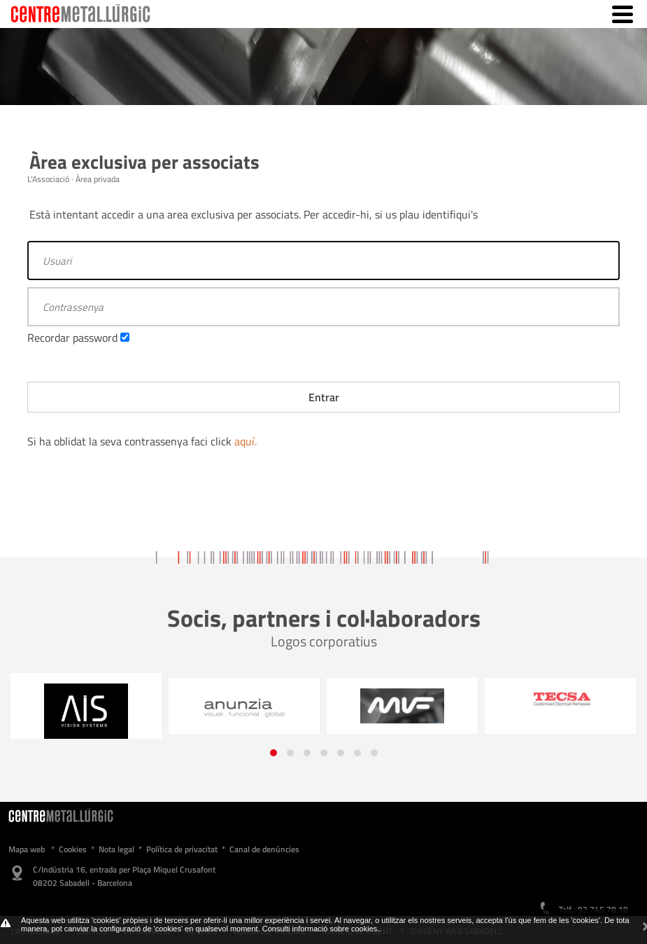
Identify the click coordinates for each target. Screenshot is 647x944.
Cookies (73, 849)
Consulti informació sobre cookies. (321, 928)
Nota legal (116, 849)
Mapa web (26, 849)
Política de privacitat (182, 849)
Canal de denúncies (264, 849)
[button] (273, 753)
